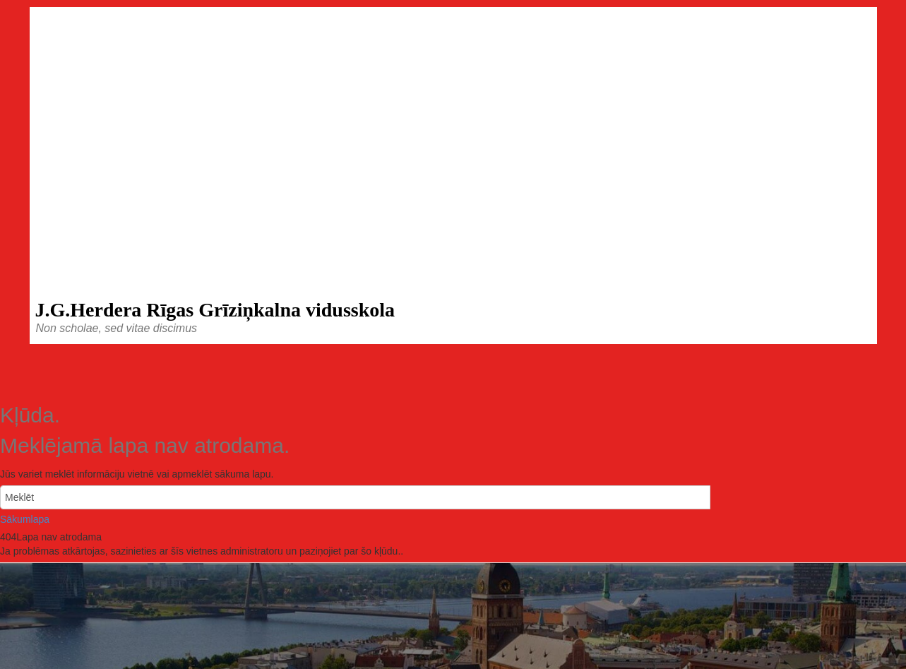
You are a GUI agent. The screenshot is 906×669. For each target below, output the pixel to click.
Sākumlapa (24, 519)
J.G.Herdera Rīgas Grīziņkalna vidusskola (215, 310)
